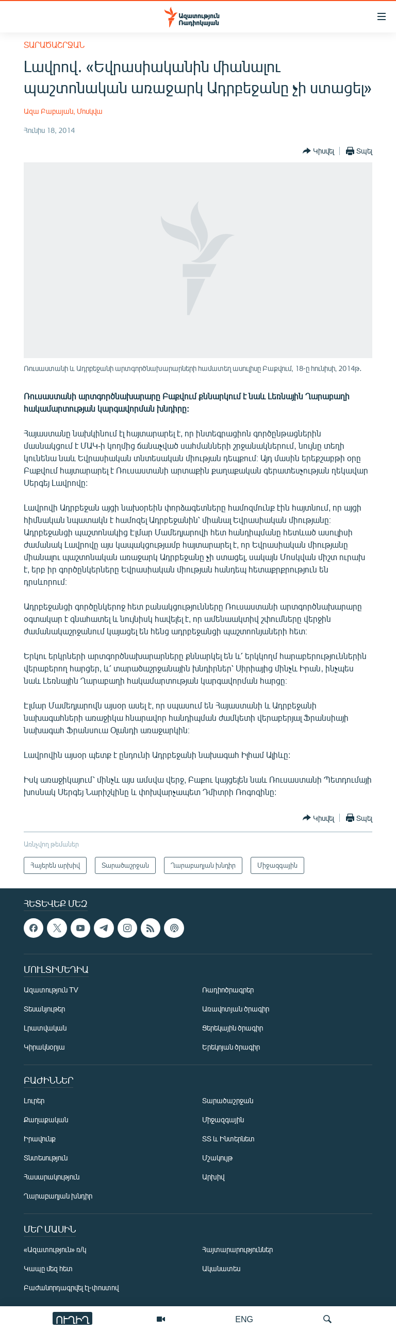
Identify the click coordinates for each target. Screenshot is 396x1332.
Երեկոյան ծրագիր (231, 1046)
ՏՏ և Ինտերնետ (228, 1138)
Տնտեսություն (46, 1157)
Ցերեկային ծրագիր (232, 1027)
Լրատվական (45, 1027)
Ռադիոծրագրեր (228, 989)
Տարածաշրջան (54, 44)
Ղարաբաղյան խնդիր (58, 1195)
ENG (244, 1319)
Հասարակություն (51, 1176)
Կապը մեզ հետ (48, 1268)
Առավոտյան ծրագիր (235, 1008)
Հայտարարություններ (237, 1249)
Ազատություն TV (51, 989)
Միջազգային (223, 1119)
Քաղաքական (46, 1119)
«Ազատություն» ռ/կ (55, 1249)
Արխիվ (213, 1176)
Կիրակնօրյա (44, 1046)
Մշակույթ (217, 1157)
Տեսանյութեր (44, 1008)
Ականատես (221, 1268)
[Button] (318, 151)
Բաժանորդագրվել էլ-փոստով (71, 1287)
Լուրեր (34, 1100)
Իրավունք (40, 1138)
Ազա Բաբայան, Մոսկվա (63, 111)
